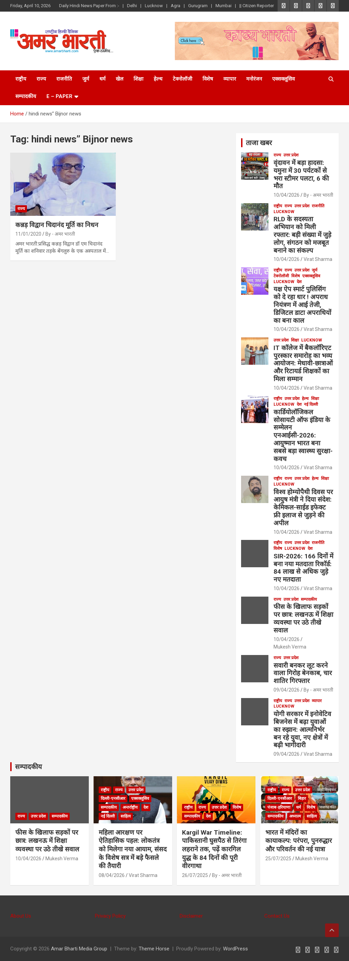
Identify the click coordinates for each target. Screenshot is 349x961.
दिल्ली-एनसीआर (113, 798)
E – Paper (59, 96)
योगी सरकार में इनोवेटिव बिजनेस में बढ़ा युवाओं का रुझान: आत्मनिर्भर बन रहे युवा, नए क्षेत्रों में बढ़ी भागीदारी (302, 729)
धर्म (102, 79)
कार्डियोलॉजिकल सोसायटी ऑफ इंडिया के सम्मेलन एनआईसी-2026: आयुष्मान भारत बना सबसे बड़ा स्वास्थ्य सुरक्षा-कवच (303, 435)
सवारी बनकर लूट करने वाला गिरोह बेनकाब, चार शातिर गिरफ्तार (303, 673)
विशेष (208, 79)
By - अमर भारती (60, 234)
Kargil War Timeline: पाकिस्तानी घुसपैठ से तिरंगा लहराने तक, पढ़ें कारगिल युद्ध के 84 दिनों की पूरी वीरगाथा (214, 849)
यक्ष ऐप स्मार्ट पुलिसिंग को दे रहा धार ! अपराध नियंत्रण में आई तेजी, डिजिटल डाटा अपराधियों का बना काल (302, 304)
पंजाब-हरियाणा (278, 807)
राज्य (41, 79)
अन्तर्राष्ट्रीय (130, 807)
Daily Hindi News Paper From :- (89, 5)
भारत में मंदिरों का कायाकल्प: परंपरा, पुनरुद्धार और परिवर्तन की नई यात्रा (298, 840)
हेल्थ (158, 79)
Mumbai (223, 5)
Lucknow (154, 5)
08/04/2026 (112, 875)
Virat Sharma (318, 259)
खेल (119, 79)
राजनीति (64, 79)
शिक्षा (138, 79)
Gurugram (198, 5)
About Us (20, 916)
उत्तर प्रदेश (290, 155)
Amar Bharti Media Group (79, 949)
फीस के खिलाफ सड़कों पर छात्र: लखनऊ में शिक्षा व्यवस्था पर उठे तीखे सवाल (303, 618)
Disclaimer (191, 916)
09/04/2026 (286, 690)
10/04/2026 (286, 195)
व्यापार (229, 79)
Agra (175, 5)
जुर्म (85, 79)
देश (299, 281)
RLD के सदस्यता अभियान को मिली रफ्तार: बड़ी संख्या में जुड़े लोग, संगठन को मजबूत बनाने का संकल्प (302, 234)
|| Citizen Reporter (256, 5)
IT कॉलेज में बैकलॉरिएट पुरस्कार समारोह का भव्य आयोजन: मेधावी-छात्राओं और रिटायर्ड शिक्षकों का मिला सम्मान (303, 363)
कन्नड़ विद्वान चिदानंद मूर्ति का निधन (56, 225)
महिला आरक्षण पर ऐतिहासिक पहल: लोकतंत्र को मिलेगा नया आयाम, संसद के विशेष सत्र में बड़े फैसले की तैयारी (133, 849)
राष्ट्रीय (20, 79)
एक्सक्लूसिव (283, 79)
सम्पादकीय (25, 96)
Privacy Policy (110, 916)
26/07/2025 (195, 875)
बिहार (302, 798)
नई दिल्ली (311, 404)
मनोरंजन (254, 79)
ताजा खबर (259, 143)
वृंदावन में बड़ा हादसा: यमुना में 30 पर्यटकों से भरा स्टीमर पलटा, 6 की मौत (301, 174)
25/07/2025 (278, 858)
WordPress (235, 949)
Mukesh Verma (290, 647)
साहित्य (126, 816)
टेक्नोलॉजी (182, 79)
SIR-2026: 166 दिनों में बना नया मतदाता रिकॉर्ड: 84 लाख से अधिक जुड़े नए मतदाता (303, 567)
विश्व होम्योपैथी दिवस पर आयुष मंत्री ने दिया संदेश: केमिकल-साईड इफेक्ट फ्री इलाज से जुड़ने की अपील (303, 507)
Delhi (132, 5)
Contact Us (277, 916)
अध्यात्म (295, 816)
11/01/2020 (28, 234)
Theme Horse (154, 949)
